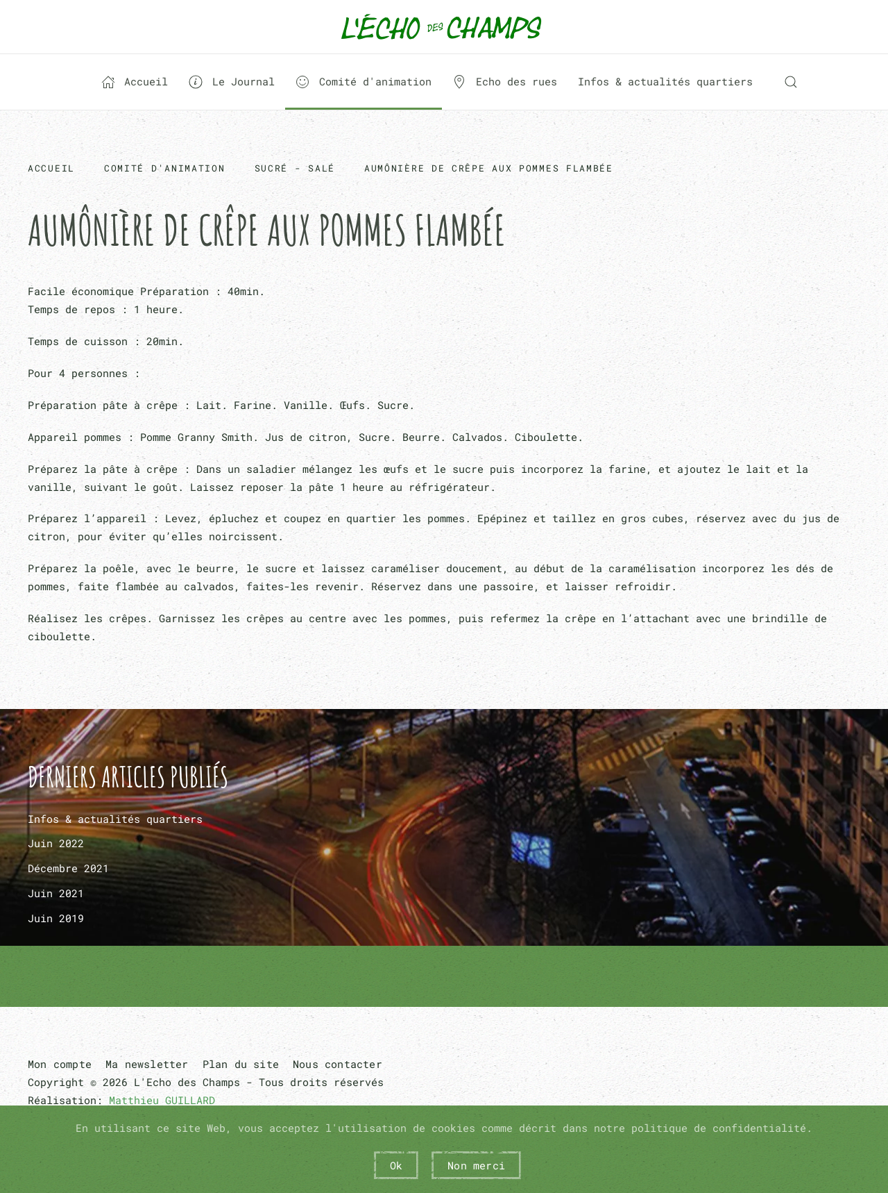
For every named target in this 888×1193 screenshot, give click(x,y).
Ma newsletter (147, 1064)
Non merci (476, 1165)
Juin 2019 (56, 918)
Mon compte (60, 1064)
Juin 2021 (56, 893)
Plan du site (241, 1064)
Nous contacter (337, 1064)
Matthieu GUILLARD (162, 1100)
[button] (791, 82)
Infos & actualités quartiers (665, 81)
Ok (396, 1165)
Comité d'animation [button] (364, 81)
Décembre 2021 (68, 868)
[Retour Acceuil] (444, 27)
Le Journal (232, 81)
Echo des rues (504, 81)
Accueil (135, 81)
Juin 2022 (56, 843)
